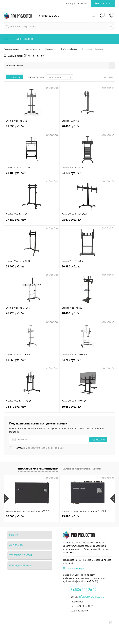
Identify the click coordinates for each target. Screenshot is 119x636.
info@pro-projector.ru (91, 596)
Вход (68, 3)
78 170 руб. (31, 408)
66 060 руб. (16, 516)
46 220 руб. (31, 315)
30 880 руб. (87, 268)
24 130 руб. (87, 174)
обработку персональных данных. (45, 448)
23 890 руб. (71, 516)
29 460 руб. (31, 268)
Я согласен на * (39, 448)
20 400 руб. (87, 128)
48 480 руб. (87, 315)
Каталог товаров (18, 38)
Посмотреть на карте (73, 568)
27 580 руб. (31, 221)
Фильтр (14, 77)
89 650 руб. (87, 408)
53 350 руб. (31, 361)
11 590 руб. (31, 128)
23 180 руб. (31, 174)
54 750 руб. (87, 361)
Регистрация (80, 3)
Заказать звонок (103, 3)
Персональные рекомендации (38, 468)
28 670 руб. (87, 221)
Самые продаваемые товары (82, 468)
